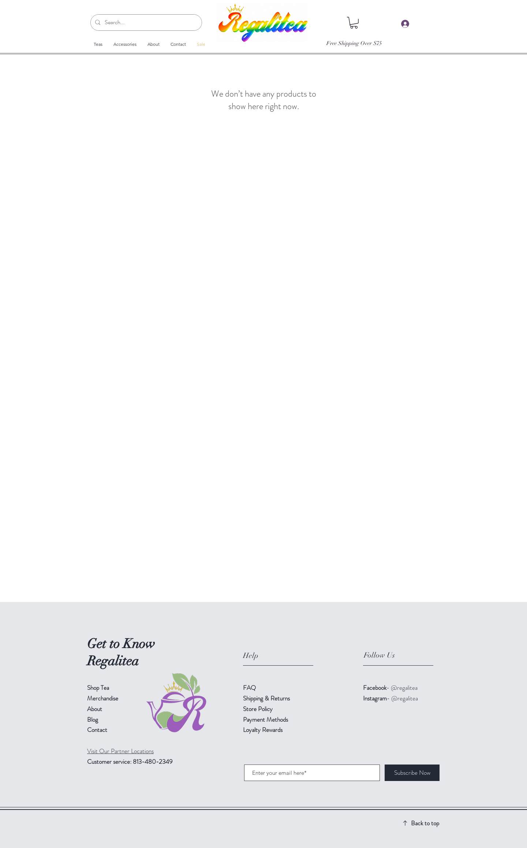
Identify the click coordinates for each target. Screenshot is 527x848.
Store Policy (258, 708)
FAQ (249, 687)
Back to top (425, 823)
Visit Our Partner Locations (120, 751)
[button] (354, 23)
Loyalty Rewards (263, 729)
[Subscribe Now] (412, 773)
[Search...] (145, 22)
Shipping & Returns (267, 698)
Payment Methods (266, 719)
